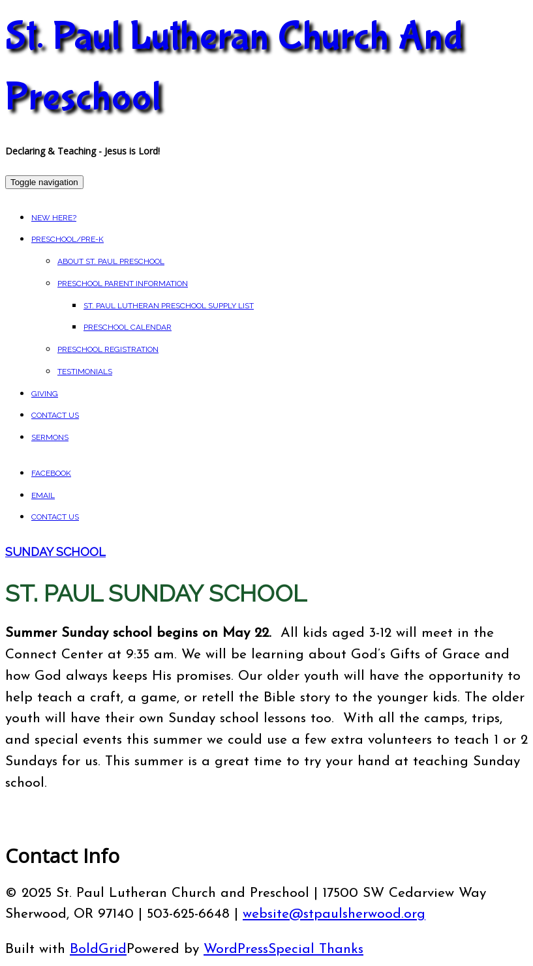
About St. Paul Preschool (110, 261)
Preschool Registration (108, 349)
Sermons (50, 437)
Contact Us (55, 415)
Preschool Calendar (128, 327)
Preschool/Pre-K (67, 239)
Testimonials (84, 371)
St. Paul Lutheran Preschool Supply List (169, 305)
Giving (44, 393)
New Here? (53, 217)
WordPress (236, 949)
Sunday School (55, 552)
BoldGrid (98, 949)
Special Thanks (315, 949)
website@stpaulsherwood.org (334, 914)
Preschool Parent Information (122, 283)
